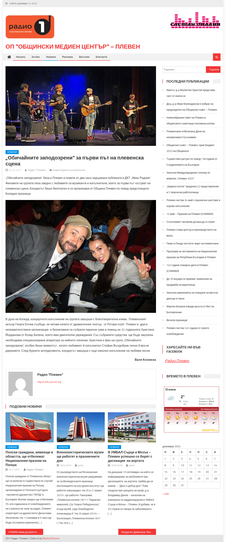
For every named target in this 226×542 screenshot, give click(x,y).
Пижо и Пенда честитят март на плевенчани (192, 243)
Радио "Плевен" (37, 170)
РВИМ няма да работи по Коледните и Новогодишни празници (26, 532)
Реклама (67, 57)
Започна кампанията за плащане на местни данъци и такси (192, 295)
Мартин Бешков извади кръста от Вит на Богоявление (190, 309)
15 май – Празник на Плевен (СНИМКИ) (189, 214)
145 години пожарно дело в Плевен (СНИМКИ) (187, 268)
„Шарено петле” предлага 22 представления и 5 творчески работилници (192, 189)
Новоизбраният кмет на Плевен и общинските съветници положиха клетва (190, 120)
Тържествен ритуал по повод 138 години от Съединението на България (191, 162)
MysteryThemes (51, 538)
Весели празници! (176, 320)
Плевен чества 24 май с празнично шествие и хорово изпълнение (193, 203)
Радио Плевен (177, 360)
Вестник (84, 57)
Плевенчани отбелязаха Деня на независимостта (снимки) (185, 134)
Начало (20, 57)
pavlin (81, 465)
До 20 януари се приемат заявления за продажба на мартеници (189, 282)
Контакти (101, 57)
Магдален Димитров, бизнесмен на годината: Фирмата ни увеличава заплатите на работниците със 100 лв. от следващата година (138, 532)
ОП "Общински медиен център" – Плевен (73, 46)
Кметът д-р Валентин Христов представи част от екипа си (190, 93)
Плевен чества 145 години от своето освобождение (187, 331)
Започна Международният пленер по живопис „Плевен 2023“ (188, 175)
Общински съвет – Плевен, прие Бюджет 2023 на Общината (190, 148)
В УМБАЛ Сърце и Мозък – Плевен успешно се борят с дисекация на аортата (130, 456)
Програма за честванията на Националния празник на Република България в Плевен (191, 254)
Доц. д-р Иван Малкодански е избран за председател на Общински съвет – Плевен (191, 107)
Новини (51, 57)
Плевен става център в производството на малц (191, 232)
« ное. (165, 494)
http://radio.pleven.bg (49, 382)
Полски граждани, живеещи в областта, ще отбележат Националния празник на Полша (29, 458)
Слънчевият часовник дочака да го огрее (190, 222)
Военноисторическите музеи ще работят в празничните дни (80, 456)
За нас (36, 57)
